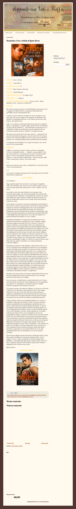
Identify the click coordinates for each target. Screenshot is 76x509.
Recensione (19, 396)
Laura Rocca (13, 396)
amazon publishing (31, 395)
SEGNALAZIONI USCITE (59, 33)
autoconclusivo (38, 395)
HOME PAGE (8, 33)
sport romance (30, 396)
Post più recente (10, 443)
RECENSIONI (31, 33)
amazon (19, 395)
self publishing (24, 396)
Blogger (47, 501)
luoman (38, 501)
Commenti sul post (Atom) (17, 446)
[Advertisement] (61, 45)
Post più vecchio (44, 443)
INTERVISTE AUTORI (43, 33)
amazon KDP (24, 395)
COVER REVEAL (19, 33)
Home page (27, 443)
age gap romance (14, 395)
